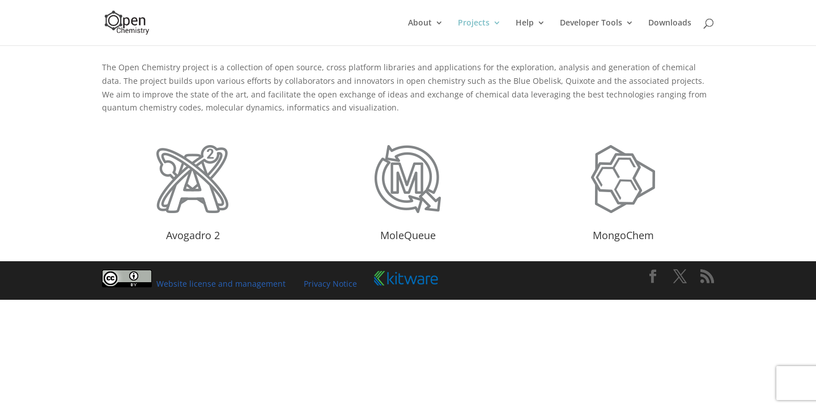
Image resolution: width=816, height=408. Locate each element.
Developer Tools (591, 23)
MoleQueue (408, 235)
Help (525, 23)
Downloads (669, 23)
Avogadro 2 (193, 235)
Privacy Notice (330, 283)
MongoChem (623, 235)
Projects (474, 23)
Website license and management (221, 283)
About (420, 23)
